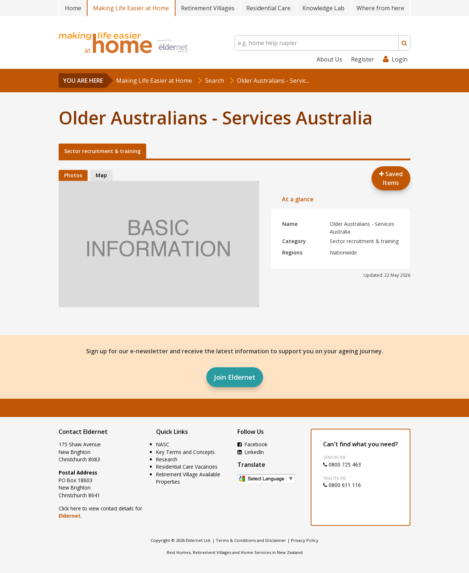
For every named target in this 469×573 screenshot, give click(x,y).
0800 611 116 (342, 484)
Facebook (252, 444)
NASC (162, 444)
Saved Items (391, 178)
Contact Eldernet (83, 432)
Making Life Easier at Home (131, 8)
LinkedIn (250, 452)
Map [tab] (101, 175)
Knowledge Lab (323, 8)
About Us (329, 59)
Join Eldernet (234, 377)
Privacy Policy (304, 540)
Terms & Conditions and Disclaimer (251, 540)
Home (73, 8)
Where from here (380, 8)
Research (166, 459)
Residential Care (268, 8)
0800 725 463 (342, 464)
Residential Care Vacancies (187, 466)
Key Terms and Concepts (185, 452)
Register (362, 59)
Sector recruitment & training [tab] (102, 151)
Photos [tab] (73, 175)
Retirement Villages (207, 8)
